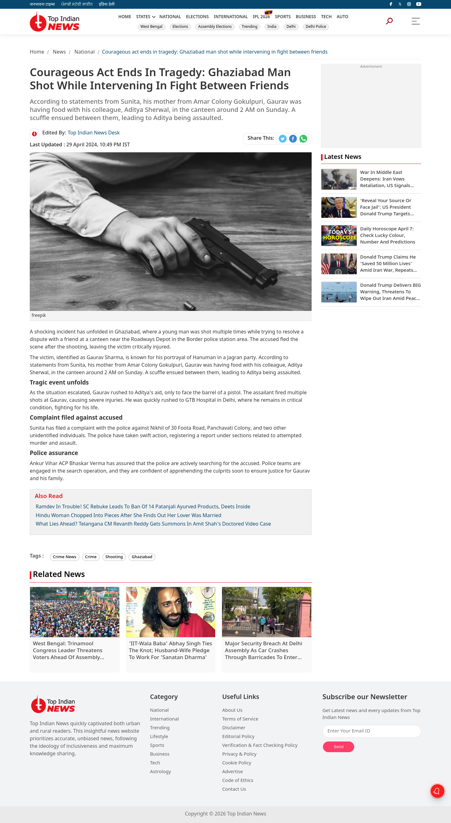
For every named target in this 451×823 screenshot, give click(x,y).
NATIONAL (170, 17)
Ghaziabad (142, 557)
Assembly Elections (215, 26)
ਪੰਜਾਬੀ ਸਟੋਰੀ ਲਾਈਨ (77, 4)
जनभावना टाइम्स (42, 4)
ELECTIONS (197, 17)
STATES (143, 17)
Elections (180, 26)
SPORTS (283, 17)
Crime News (64, 557)
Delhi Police (316, 26)
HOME (124, 17)
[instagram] (409, 4)
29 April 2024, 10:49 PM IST (80, 145)
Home (37, 52)
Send (339, 746)
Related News (59, 575)
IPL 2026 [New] (261, 17)
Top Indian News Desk (94, 133)
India (272, 26)
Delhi (291, 26)
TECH (326, 17)
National (85, 52)
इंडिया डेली (107, 4)
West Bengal (152, 26)
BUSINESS (306, 17)
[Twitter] (400, 4)
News (59, 52)
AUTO (342, 17)
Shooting (114, 557)
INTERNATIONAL (231, 17)
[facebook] (391, 4)
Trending (249, 26)
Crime (91, 557)
